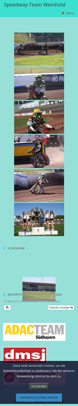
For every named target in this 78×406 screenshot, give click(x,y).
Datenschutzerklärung (39, 397)
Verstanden (39, 386)
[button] (7, 307)
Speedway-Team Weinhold (35, 4)
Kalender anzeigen (61, 307)
